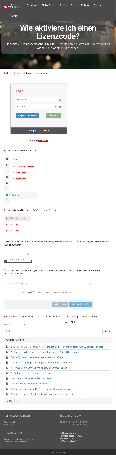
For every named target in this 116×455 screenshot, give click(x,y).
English (97, 5)
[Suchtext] (53, 331)
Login (85, 5)
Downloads (31, 5)
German (14, 16)
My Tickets (49, 5)
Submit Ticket (68, 5)
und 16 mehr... (12, 401)
